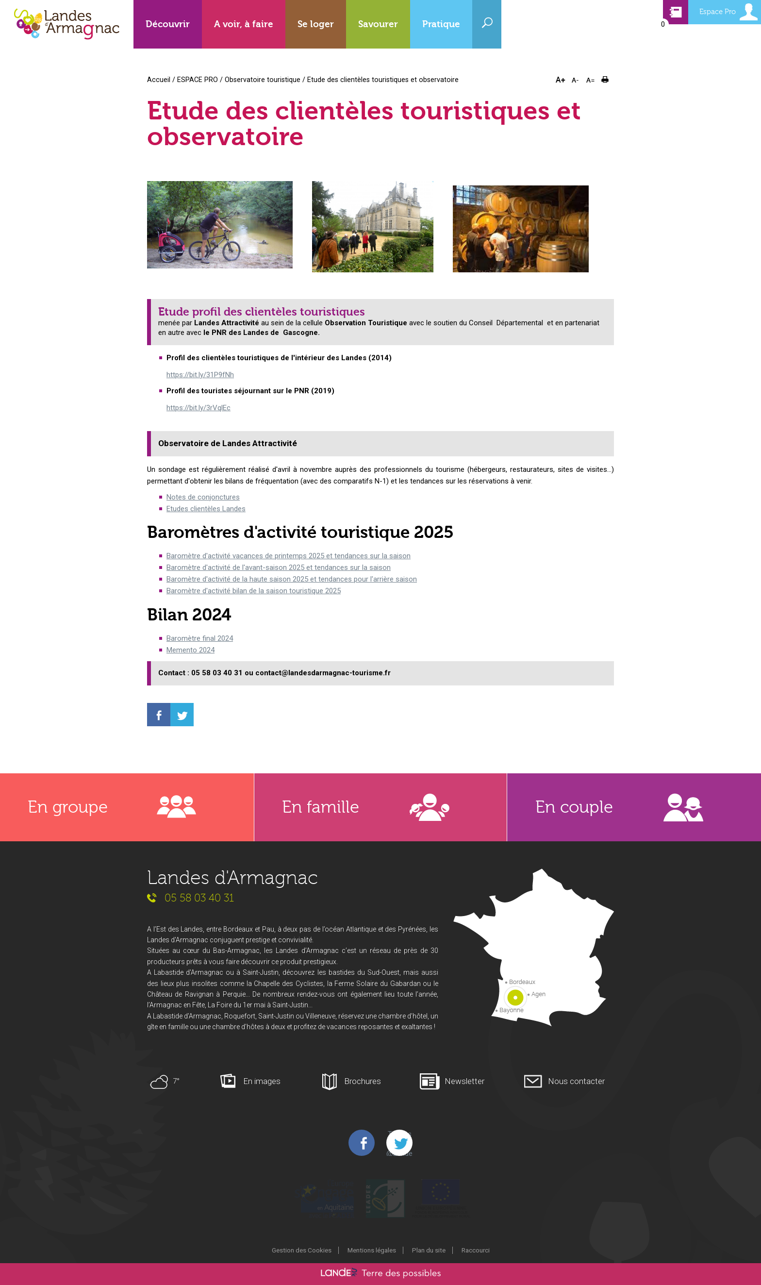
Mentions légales (371, 1250)
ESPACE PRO (197, 79)
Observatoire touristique (262, 79)
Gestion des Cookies (301, 1250)
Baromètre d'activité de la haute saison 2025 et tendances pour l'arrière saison (291, 579)
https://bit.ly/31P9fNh (200, 374)
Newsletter (464, 1081)
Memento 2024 (190, 650)
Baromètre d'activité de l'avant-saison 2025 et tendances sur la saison (278, 567)
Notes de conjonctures (203, 497)
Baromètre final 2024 (199, 638)
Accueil (158, 79)
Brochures (362, 1081)
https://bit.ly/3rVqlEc (198, 407)
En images (262, 1081)
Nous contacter (576, 1081)
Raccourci (476, 1250)
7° (176, 1081)
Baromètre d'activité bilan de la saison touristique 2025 (253, 590)
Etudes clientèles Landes (206, 508)
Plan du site (429, 1250)
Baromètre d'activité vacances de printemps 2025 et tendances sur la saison (288, 555)
